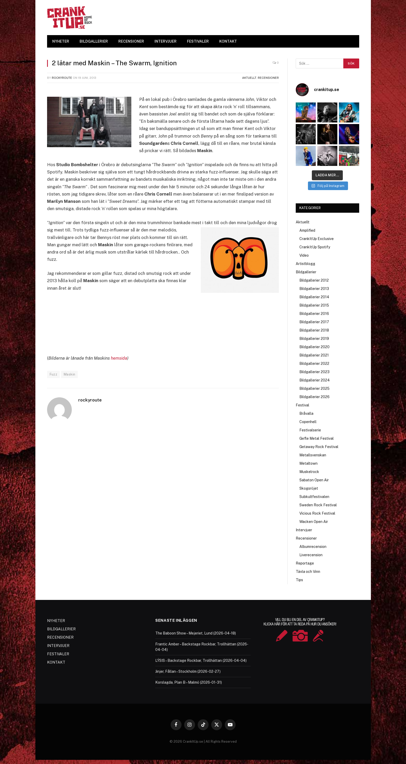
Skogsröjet (308, 488)
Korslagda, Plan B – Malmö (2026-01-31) (188, 682)
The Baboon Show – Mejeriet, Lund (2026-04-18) (195, 633)
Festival (302, 405)
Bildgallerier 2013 (314, 289)
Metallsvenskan (312, 455)
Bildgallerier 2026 (314, 397)
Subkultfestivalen (314, 497)
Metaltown (308, 463)
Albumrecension (312, 547)
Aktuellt (249, 77)
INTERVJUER (165, 41)
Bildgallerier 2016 (314, 314)
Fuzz (53, 374)
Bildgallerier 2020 (314, 347)
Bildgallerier (306, 272)
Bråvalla (306, 413)
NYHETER (60, 41)
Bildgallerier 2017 (314, 322)
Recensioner (268, 77)
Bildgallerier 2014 (314, 297)
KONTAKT (228, 41)
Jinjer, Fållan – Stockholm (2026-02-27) (188, 671)
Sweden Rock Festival (318, 505)
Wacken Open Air (313, 522)
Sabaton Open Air (314, 480)
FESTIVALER (198, 41)
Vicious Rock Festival (317, 513)
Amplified (307, 230)
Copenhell (308, 422)
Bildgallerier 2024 (314, 380)
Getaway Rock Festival (318, 447)
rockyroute (62, 77)
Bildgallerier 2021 (314, 355)
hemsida (119, 358)
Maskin (69, 374)
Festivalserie (310, 430)
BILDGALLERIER (94, 41)
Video (304, 255)
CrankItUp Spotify (314, 247)
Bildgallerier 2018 (314, 330)
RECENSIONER (131, 41)
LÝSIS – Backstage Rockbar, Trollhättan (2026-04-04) (201, 660)
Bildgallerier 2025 (314, 388)
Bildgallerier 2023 (314, 372)
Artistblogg (305, 264)
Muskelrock (309, 472)
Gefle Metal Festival (316, 438)
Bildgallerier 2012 (314, 280)
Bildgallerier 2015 (314, 305)
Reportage (305, 563)
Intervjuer (304, 530)
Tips (299, 580)
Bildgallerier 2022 (314, 363)
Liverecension (311, 555)
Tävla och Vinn (308, 571)
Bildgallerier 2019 (314, 338)
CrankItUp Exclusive (316, 239)
